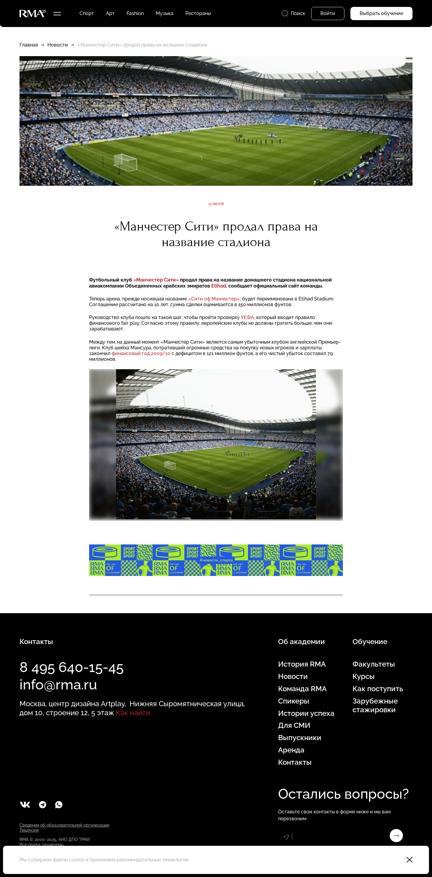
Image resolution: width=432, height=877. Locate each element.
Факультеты (373, 664)
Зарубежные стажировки (375, 705)
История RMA (302, 664)
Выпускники (299, 738)
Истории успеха (306, 713)
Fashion (135, 13)
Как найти (133, 712)
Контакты (295, 762)
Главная (29, 45)
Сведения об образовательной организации (64, 825)
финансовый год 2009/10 (141, 353)
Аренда (291, 750)
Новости (57, 45)
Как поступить (377, 689)
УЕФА (247, 317)
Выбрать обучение (381, 13)
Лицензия (29, 830)
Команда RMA (302, 689)
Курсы (363, 676)
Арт (110, 13)
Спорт (87, 13)
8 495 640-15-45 (72, 667)
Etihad (218, 286)
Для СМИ (294, 725)
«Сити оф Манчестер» (214, 299)
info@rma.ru (58, 685)
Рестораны (198, 13)
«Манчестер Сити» (156, 280)
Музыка (164, 13)
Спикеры (293, 701)
